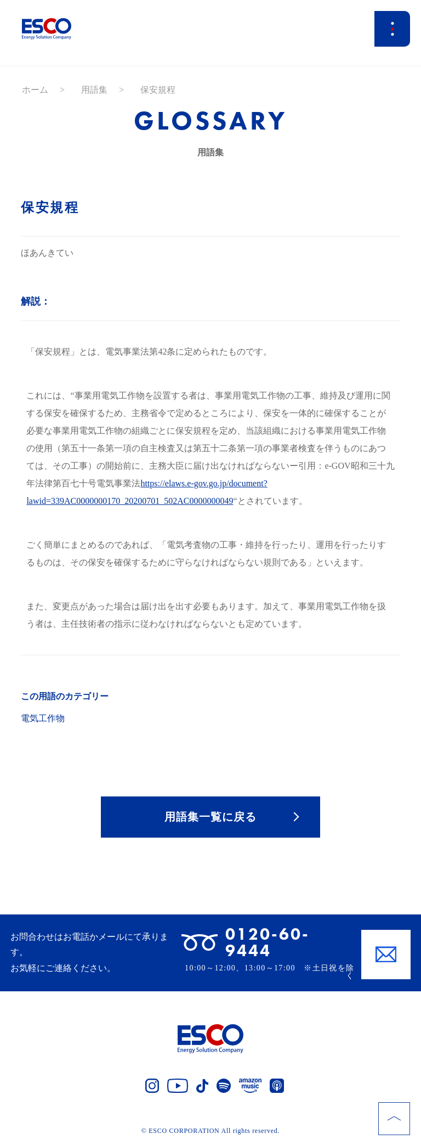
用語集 (94, 89)
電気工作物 (43, 718)
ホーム (35, 89)
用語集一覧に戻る (210, 817)
